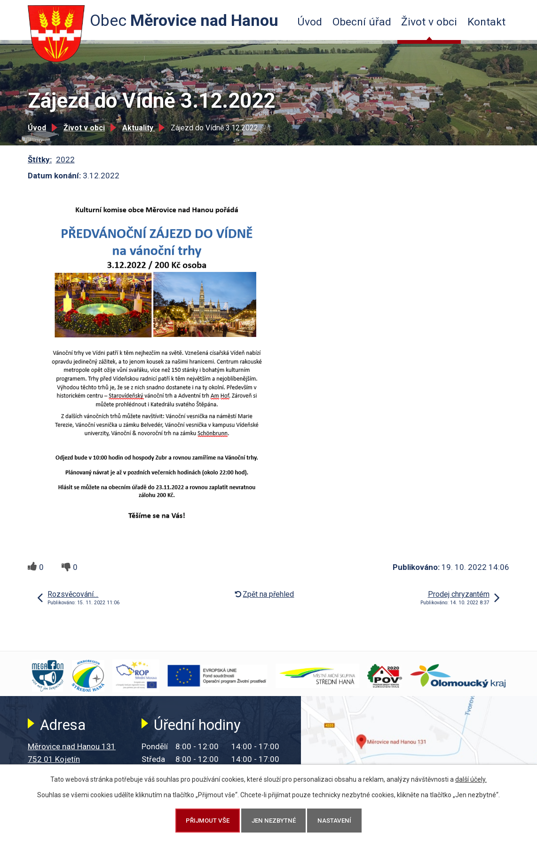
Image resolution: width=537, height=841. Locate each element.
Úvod (309, 22)
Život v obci (429, 22)
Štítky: (40, 159)
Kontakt (486, 22)
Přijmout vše (207, 820)
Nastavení (334, 820)
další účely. (471, 779)
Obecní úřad (361, 22)
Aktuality (138, 127)
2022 (65, 159)
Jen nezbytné (274, 820)
